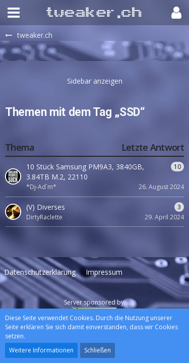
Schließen (97, 350)
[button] (13, 13)
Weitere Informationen (41, 350)
